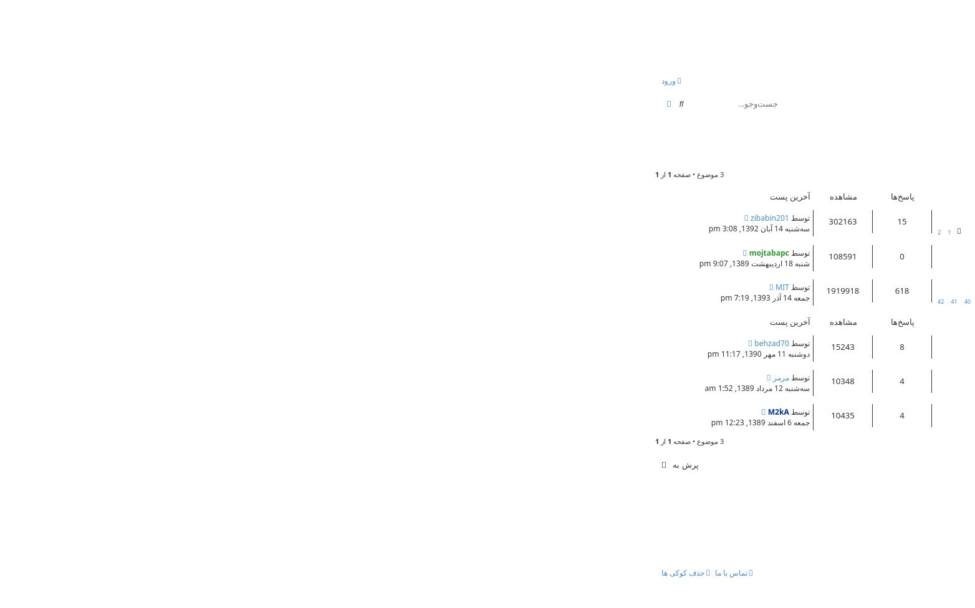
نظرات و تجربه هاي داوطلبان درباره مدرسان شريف (828, 341)
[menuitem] (899, 81)
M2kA (363, 412)
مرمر (366, 377)
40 (552, 301)
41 (539, 301)
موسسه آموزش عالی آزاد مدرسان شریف (833, 136)
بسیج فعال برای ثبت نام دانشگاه (865, 410)
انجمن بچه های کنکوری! (845, 33)
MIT (367, 287)
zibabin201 (354, 218)
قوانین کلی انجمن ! (891, 251)
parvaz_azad (885, 387)
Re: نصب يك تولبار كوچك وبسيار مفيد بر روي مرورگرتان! (818, 216)
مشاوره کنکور (733, 228)
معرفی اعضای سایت (887, 285)
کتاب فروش (887, 353)
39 (565, 301)
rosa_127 (904, 153)
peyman (891, 228)
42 (525, 301)
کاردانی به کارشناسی (885, 376)
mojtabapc (887, 263)
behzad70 (356, 343)
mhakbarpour (882, 422)
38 (579, 301)
